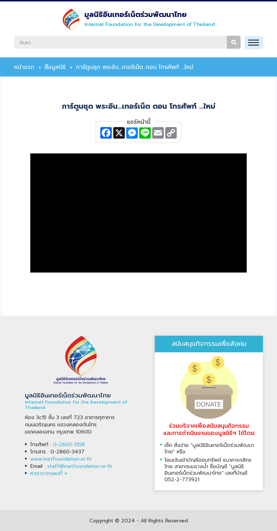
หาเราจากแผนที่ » (48, 473)
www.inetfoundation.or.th (61, 459)
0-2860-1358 (69, 444)
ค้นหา (234, 42)
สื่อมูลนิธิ (55, 67)
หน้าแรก (24, 67)
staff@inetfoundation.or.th (79, 466)
